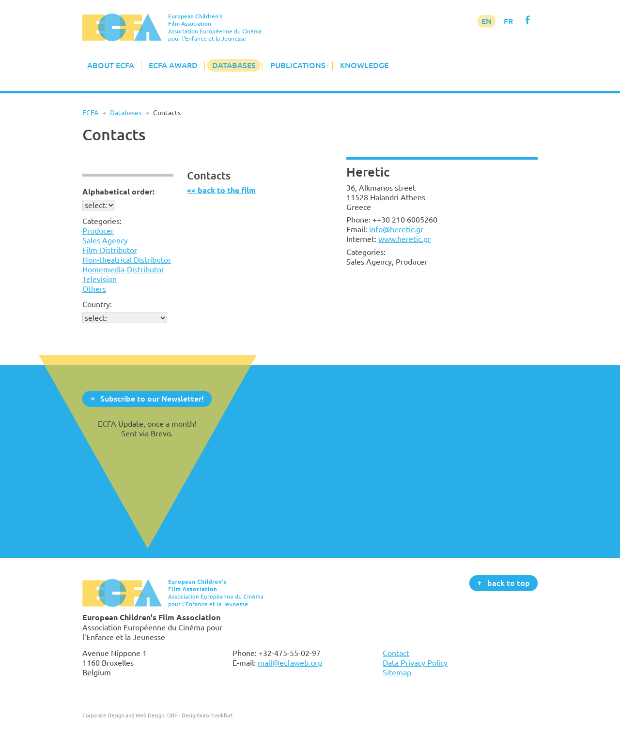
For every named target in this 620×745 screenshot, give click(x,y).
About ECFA (110, 65)
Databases (234, 65)
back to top (508, 582)
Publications (298, 65)
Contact (396, 653)
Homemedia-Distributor (123, 269)
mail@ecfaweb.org (290, 662)
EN (486, 21)
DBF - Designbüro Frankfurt (199, 715)
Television (99, 279)
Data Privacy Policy (415, 662)
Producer (98, 230)
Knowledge (364, 65)
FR (508, 21)
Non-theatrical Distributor (126, 259)
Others (94, 288)
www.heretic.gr (404, 239)
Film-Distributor (109, 250)
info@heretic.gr (396, 229)
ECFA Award (173, 65)
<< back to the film (221, 190)
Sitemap (397, 672)
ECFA (90, 113)
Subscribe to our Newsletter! (152, 398)
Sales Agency (105, 240)
